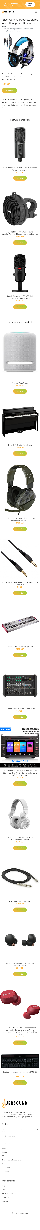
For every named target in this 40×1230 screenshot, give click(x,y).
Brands (4, 1152)
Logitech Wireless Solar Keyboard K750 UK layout (20, 1073)
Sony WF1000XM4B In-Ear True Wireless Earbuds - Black (20, 964)
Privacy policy (7, 1197)
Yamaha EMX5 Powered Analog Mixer (20, 709)
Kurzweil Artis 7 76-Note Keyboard (20, 647)
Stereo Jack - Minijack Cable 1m (20, 901)
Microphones (6, 1164)
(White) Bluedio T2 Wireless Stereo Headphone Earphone (20, 838)
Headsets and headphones (21, 74)
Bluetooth (5, 1148)
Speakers (5, 76)
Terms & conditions (9, 1193)
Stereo (12, 76)
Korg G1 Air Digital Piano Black (20, 445)
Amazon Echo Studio (20, 383)
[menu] (35, 12)
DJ (3, 1156)
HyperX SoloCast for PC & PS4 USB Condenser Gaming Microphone (20, 297)
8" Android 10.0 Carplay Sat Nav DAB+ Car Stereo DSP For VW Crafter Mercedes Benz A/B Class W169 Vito (20, 773)
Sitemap (5, 1201)
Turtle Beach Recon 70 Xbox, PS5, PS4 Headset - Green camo (20, 519)
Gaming (18, 76)
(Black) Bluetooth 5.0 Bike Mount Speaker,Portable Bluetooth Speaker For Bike (20, 233)
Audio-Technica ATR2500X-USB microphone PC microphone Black (20, 169)
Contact (4, 1190)
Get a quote (30, 4)
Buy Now (9, 90)
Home (4, 26)
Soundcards (6, 1168)
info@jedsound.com (9, 1136)
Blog (3, 1186)
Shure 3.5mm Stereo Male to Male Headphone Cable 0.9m (20, 583)
